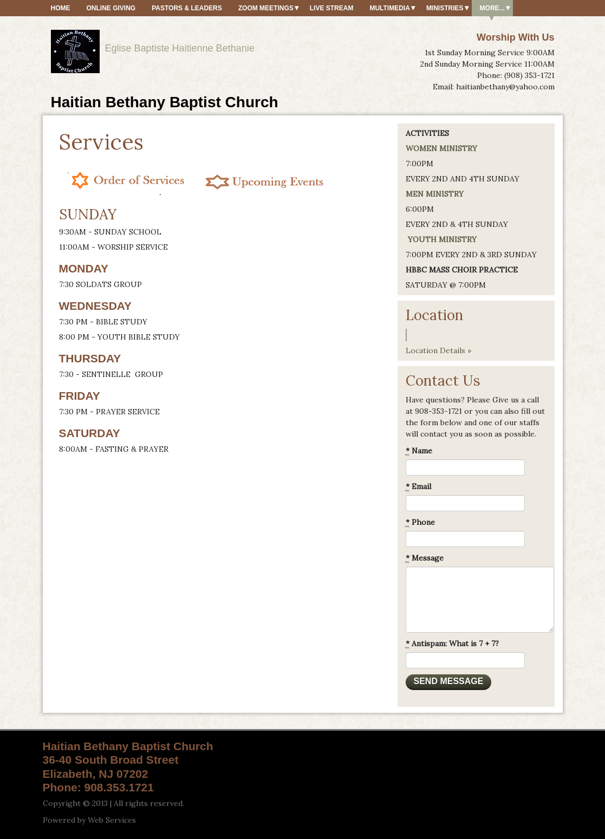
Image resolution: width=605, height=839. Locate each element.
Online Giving (111, 8)
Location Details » (438, 350)
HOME (60, 8)
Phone (420, 522)
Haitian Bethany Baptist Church (164, 102)
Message (425, 558)
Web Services (112, 820)
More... (492, 8)
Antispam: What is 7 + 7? (452, 644)
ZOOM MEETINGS (266, 8)
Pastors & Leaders (187, 8)
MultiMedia (389, 8)
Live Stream (332, 8)
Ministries (445, 8)
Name (419, 451)
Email (418, 487)
